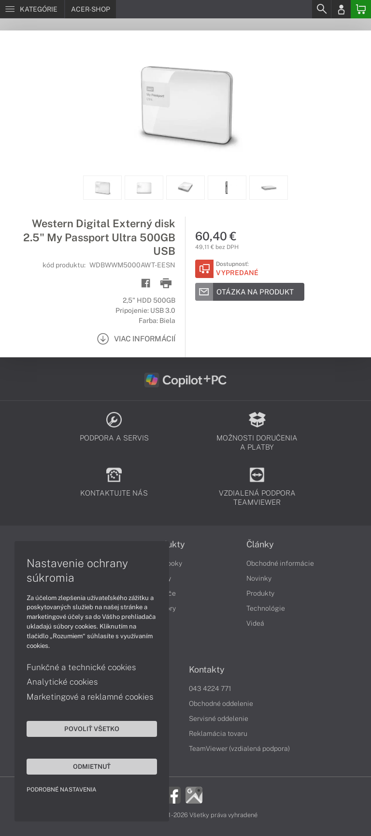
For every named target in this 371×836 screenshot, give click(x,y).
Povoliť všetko (91, 729)
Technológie (265, 608)
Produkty (260, 593)
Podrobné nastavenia (62, 789)
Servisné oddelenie (218, 718)
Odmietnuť (92, 766)
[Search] (321, 9)
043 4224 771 (210, 688)
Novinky (258, 578)
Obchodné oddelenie (221, 703)
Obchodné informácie (280, 563)
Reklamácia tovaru (218, 733)
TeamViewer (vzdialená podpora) (239, 748)
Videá (255, 623)
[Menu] (32, 9)
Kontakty (207, 669)
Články (260, 544)
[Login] (341, 9)
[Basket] (361, 9)
